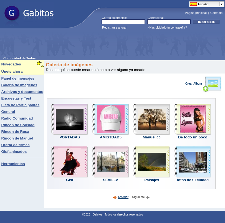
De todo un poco (192, 137)
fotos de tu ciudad (193, 180)
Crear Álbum (203, 83)
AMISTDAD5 (111, 137)
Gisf (69, 180)
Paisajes (151, 180)
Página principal (196, 12)
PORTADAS (69, 137)
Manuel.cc (152, 137)
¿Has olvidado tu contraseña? (167, 27)
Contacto (216, 12)
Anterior (120, 197)
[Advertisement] (104, 44)
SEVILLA (110, 180)
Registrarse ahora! (114, 27)
